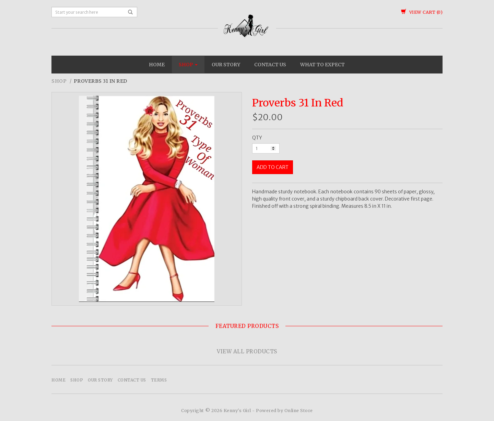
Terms (159, 380)
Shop (188, 64)
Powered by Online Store (284, 410)
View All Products (247, 351)
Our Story (226, 64)
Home (157, 64)
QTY (257, 138)
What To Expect (322, 64)
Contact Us (270, 64)
